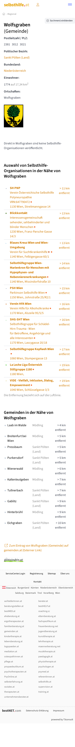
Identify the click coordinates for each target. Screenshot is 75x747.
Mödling (37, 425)
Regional (12, 14)
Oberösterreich (65, 587)
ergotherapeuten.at (14, 621)
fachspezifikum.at (47, 621)
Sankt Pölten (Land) (17, 57)
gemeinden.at (11, 631)
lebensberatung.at (13, 641)
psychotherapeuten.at (15, 671)
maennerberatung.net (49, 646)
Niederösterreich (15, 71)
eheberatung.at (12, 616)
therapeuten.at (11, 692)
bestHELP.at (44, 606)
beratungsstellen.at (13, 606)
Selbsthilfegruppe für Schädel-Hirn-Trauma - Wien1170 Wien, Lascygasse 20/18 (30, 331)
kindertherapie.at (13, 636)
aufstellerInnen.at (13, 601)
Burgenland (23, 587)
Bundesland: (12, 64)
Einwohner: (11, 78)
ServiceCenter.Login (15, 573)
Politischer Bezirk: (16, 51)
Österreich (9, 588)
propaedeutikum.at (14, 666)
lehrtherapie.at (45, 641)
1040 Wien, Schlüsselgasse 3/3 (32, 385)
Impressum (58, 710)
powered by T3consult (62, 719)
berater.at (43, 601)
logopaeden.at (11, 646)
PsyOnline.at (10, 676)
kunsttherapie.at (46, 636)
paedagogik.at (45, 656)
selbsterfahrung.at (13, 681)
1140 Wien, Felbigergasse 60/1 (31, 250)
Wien (57, 593)
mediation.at (10, 651)
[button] (70, 5)
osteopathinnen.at (13, 656)
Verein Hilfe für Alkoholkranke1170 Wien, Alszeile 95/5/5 (31, 308)
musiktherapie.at (46, 651)
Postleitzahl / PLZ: (16, 38)
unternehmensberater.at (16, 697)
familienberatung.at (14, 626)
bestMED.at (9, 611)
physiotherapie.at (47, 661)
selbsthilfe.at (44, 681)
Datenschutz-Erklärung (37, 710)
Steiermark (30, 593)
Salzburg (19, 593)
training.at (43, 692)
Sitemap (52, 573)
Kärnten (35, 587)
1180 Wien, (26, 369)
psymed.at (43, 671)
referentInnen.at (46, 676)
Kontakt (37, 581)
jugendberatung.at (47, 631)
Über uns (64, 573)
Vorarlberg (48, 593)
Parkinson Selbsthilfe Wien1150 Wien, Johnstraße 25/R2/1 (30, 292)
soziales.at (9, 686)
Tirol (39, 593)
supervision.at (45, 686)
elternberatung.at (47, 616)
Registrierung (36, 573)
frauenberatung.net (48, 626)
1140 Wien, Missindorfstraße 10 (30, 272)
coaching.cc (44, 611)
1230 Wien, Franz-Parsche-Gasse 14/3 (31, 224)
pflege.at (8, 661)
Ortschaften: (12, 91)
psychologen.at (46, 666)
